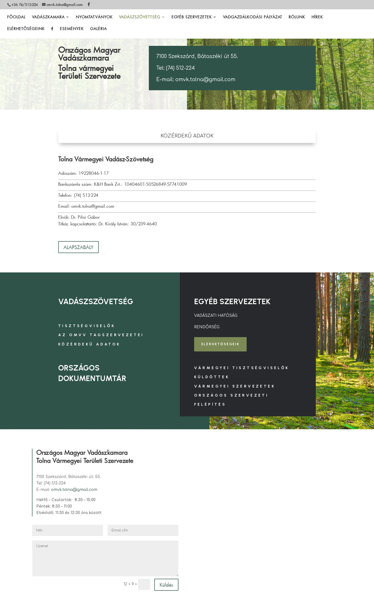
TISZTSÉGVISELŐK (86, 326)
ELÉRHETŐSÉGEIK (220, 344)
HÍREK (317, 17)
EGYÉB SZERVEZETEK (191, 17)
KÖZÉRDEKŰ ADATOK (89, 344)
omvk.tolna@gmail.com (74, 490)
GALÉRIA (98, 29)
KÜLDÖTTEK (212, 377)
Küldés (166, 585)
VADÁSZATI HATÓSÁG (215, 315)
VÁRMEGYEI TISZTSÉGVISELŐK (241, 368)
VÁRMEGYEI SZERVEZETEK (234, 386)
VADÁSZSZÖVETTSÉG (139, 17)
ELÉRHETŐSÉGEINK (26, 29)
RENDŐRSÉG (206, 327)
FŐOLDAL (16, 17)
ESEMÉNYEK (72, 29)
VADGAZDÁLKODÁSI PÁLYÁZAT (252, 17)
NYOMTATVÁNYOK (94, 17)
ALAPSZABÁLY (78, 247)
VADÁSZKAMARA (48, 17)
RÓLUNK (297, 17)
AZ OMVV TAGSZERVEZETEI (101, 335)
